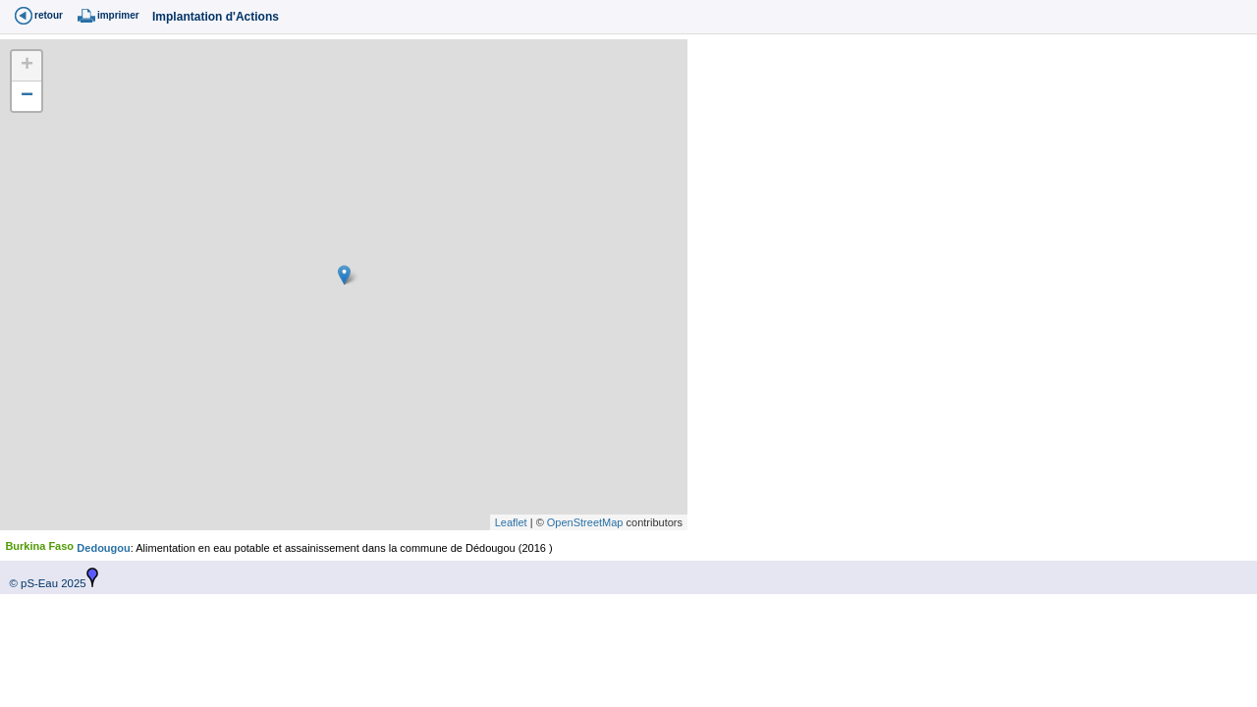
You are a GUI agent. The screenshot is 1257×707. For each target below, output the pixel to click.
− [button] (27, 96)
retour (48, 15)
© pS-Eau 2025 (43, 583)
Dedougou (103, 548)
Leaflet (511, 522)
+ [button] (27, 66)
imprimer (118, 15)
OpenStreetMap (585, 522)
